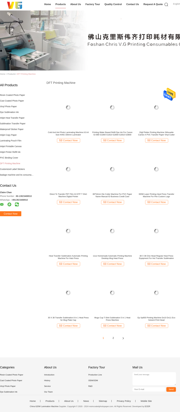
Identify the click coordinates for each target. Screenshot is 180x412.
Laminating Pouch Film (10, 140)
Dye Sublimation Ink (9, 112)
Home (47, 4)
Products (60, 4)
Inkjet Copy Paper (8, 135)
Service (47, 386)
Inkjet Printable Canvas (11, 146)
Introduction (49, 375)
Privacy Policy (124, 401)
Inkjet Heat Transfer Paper (12, 118)
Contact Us (132, 4)
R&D (90, 386)
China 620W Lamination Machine (44, 406)
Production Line (95, 375)
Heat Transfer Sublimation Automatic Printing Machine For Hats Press (68, 257)
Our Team (48, 392)
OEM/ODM (93, 380)
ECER (147, 406)
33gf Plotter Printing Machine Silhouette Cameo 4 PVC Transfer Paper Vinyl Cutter (156, 133)
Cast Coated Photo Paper (12, 101)
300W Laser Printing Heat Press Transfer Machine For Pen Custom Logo (156, 195)
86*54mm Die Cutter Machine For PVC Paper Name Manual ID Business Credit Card (112, 195)
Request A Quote (153, 4)
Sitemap (103, 401)
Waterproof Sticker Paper (12, 129)
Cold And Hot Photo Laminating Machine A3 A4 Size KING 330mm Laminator (68, 133)
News (86, 401)
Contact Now (11, 213)
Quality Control (113, 4)
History (47, 380)
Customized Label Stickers (12, 169)
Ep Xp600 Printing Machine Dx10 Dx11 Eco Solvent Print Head (156, 318)
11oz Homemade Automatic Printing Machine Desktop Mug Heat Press (112, 257)
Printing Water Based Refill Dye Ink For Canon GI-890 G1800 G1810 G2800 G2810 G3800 (112, 133)
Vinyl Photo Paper (8, 106)
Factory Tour (93, 4)
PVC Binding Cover (9, 158)
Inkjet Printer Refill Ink (10, 152)
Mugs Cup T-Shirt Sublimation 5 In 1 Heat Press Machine (112, 318)
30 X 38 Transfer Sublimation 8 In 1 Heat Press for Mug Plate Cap (68, 318)
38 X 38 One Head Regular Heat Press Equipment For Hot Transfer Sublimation (156, 257)
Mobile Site (146, 401)
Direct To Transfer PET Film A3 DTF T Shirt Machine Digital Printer (68, 195)
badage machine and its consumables (17, 175)
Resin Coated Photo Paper (12, 95)
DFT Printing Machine (26, 74)
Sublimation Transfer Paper (13, 123)
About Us (75, 4)
